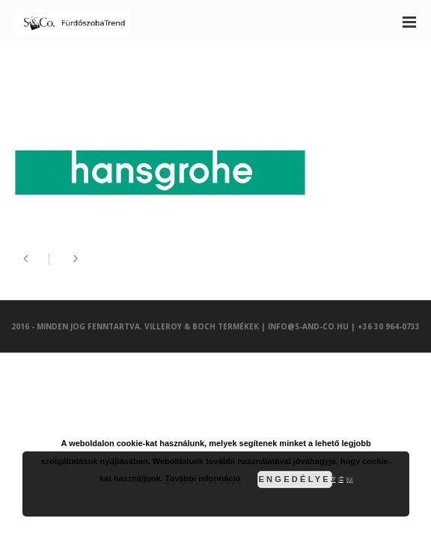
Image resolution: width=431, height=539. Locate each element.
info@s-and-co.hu (308, 326)
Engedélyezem (295, 479)
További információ (203, 478)
